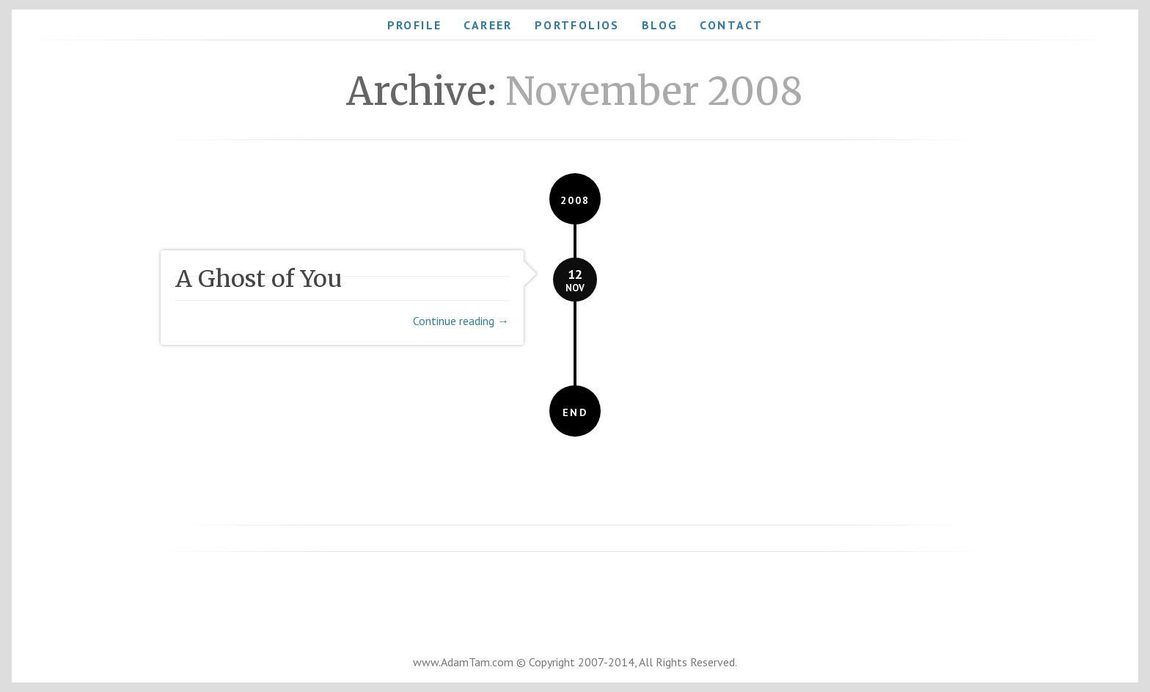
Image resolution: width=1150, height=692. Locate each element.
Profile (414, 25)
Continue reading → (461, 320)
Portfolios (577, 25)
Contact (731, 25)
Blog (660, 25)
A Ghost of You (258, 279)
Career (488, 25)
